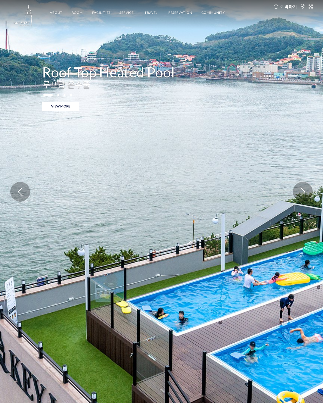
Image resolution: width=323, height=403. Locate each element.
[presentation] (20, 192)
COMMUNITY (213, 12)
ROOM (77, 12)
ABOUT (56, 12)
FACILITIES (101, 12)
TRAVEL (151, 12)
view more (60, 106)
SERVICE (126, 12)
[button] (48, 95)
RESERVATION (180, 12)
